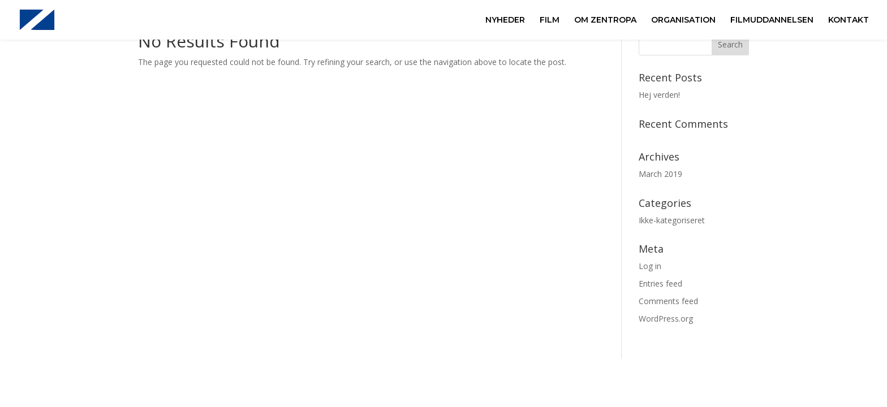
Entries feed (660, 283)
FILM (549, 20)
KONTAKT (848, 20)
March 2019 (660, 173)
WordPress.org (666, 318)
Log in (650, 266)
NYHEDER (505, 20)
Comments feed (668, 301)
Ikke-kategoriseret (672, 220)
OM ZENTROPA (605, 20)
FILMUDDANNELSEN (771, 20)
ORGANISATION (683, 20)
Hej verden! (659, 94)
